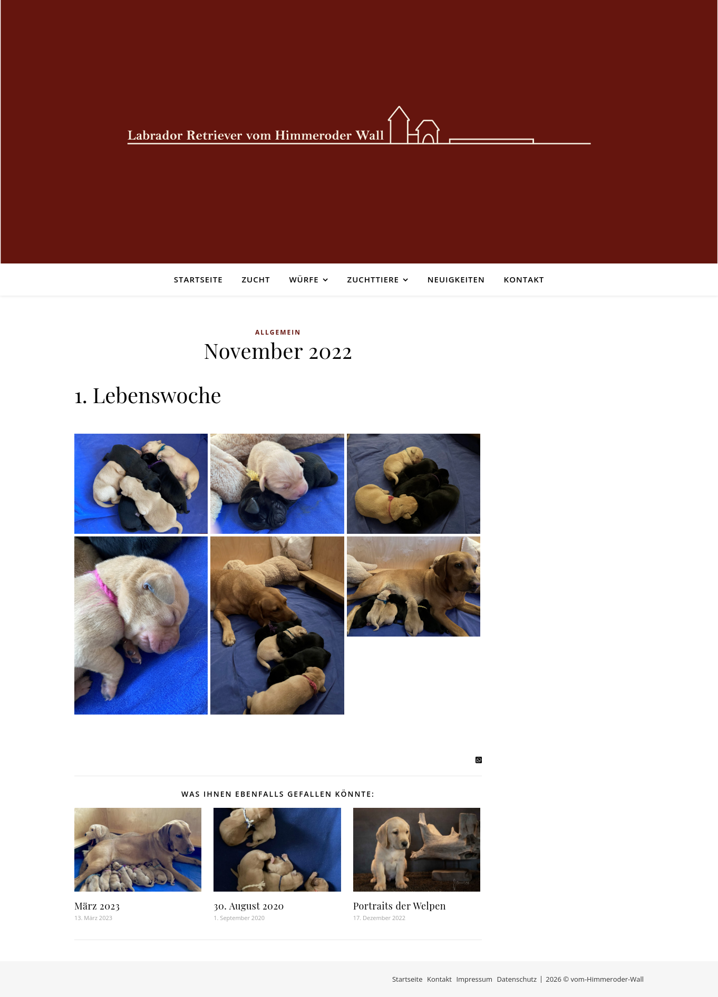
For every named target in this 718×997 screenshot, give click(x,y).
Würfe (303, 279)
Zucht (255, 279)
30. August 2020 (249, 906)
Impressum (474, 979)
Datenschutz (517, 979)
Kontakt (524, 279)
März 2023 (97, 906)
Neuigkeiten (456, 279)
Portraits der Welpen (399, 906)
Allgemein (278, 332)
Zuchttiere (373, 279)
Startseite (198, 279)
